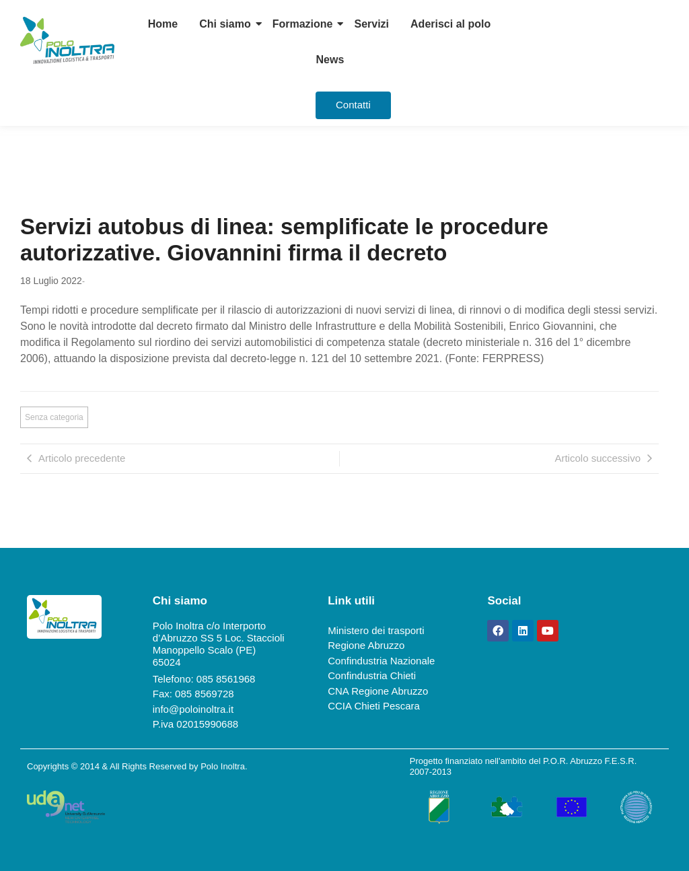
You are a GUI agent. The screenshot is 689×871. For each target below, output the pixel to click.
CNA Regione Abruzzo (378, 691)
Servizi (371, 24)
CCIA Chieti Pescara (374, 705)
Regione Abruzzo (366, 645)
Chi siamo (224, 24)
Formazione (303, 24)
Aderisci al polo (450, 24)
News (330, 59)
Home (163, 24)
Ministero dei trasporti (376, 630)
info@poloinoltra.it (193, 709)
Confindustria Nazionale (381, 660)
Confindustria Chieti (372, 675)
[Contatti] (353, 105)
